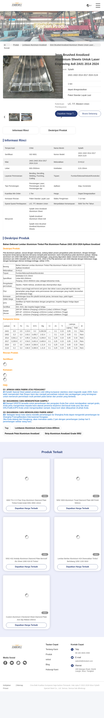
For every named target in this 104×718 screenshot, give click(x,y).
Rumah (7, 45)
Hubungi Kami (52, 674)
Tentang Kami (52, 654)
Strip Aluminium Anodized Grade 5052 (63, 438)
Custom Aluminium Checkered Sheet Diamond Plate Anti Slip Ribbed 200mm (26, 622)
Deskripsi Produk (57, 130)
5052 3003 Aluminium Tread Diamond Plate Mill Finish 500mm (78, 506)
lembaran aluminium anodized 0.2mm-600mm (37, 432)
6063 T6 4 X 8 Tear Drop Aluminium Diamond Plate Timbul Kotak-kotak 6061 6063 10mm (26, 506)
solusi (48, 664)
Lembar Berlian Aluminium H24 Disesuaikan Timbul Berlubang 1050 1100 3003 (78, 564)
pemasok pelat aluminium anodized (22, 438)
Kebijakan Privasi (7, 691)
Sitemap (19, 690)
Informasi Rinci (20, 130)
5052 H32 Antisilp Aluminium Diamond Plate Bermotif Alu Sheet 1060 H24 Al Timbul (26, 564)
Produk (16, 45)
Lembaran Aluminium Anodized (34, 45)
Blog (48, 669)
